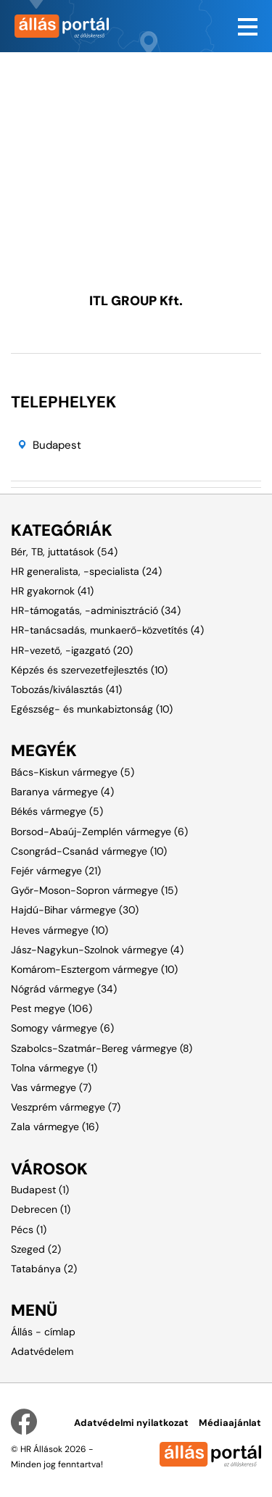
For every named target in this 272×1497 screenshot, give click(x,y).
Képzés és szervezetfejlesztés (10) (89, 669)
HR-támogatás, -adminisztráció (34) (96, 610)
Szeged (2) (36, 1249)
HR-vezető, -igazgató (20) (72, 650)
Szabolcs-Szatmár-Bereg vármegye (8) (101, 1048)
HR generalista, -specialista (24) (86, 571)
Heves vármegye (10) (59, 930)
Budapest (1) (40, 1189)
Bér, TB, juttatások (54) (64, 551)
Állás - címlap (43, 1331)
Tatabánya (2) (44, 1268)
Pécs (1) (28, 1229)
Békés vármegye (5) (57, 811)
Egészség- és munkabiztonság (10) (92, 709)
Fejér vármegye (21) (56, 870)
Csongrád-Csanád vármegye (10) (89, 851)
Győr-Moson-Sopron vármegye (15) (94, 890)
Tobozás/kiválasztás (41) (66, 689)
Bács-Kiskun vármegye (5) (72, 772)
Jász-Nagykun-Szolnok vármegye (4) (97, 949)
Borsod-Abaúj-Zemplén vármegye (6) (99, 831)
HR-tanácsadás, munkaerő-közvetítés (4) (107, 629)
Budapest (57, 445)
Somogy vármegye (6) (62, 1027)
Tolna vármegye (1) (54, 1067)
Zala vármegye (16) (55, 1126)
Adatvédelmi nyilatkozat (131, 1423)
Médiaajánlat (230, 1423)
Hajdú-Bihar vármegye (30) (75, 909)
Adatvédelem (42, 1351)
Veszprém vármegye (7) (65, 1107)
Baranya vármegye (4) (62, 791)
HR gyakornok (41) (52, 590)
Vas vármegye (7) (51, 1087)
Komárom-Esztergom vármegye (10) (94, 969)
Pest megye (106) (51, 1008)
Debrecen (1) (40, 1209)
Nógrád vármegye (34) (64, 988)
